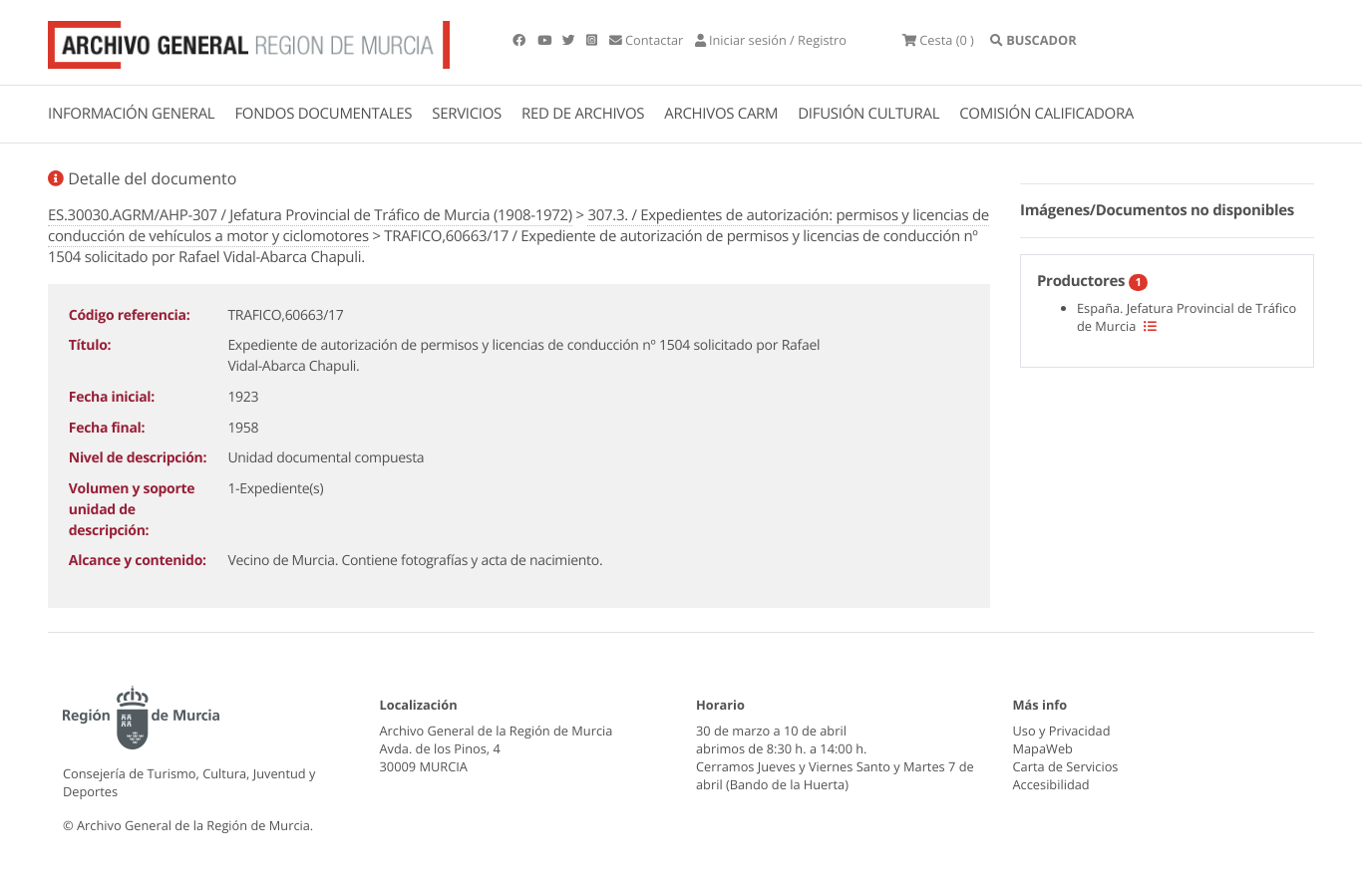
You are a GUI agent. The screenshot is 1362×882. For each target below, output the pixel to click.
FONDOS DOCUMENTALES (323, 114)
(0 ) (938, 40)
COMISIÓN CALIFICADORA (1046, 114)
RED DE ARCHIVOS (582, 114)
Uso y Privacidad (1062, 730)
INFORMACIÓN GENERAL (131, 114)
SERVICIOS (467, 114)
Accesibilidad (1051, 784)
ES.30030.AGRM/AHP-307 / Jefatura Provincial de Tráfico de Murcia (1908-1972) (310, 215)
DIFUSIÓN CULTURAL (868, 114)
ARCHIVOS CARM (721, 114)
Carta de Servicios (1066, 766)
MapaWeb (1043, 748)
